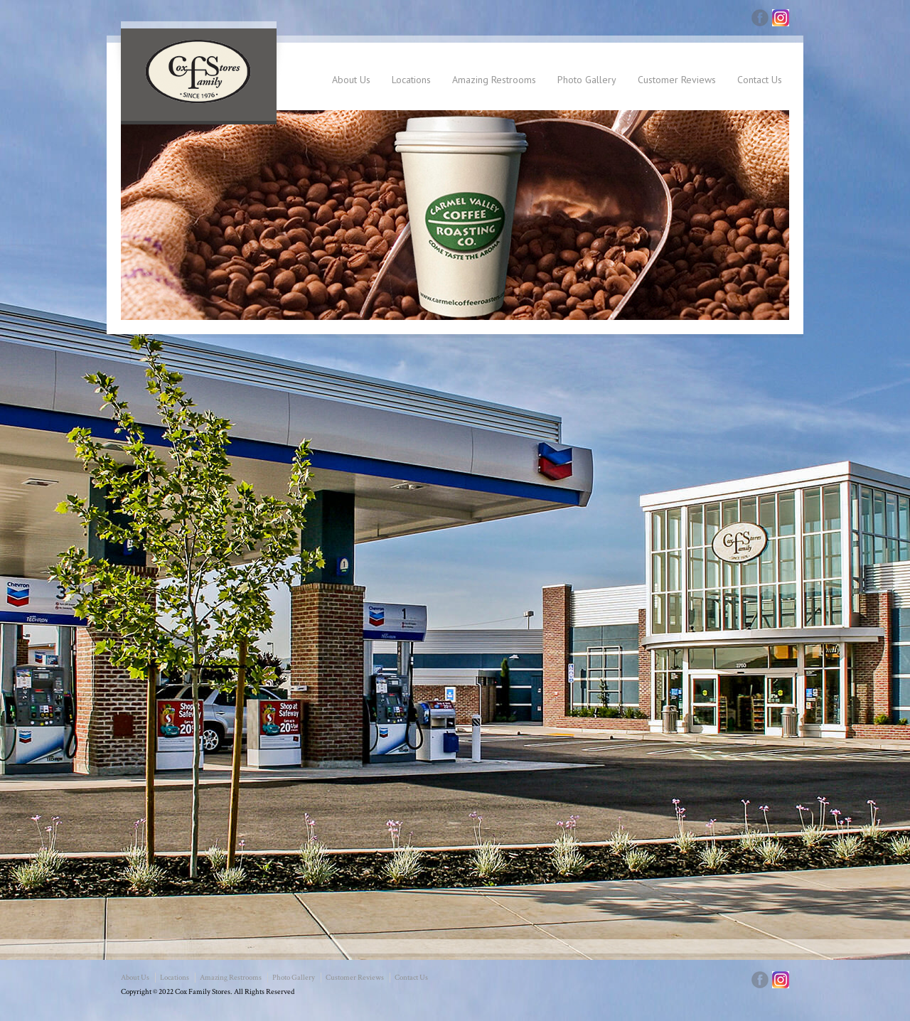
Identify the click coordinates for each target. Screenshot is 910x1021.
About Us (351, 79)
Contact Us (759, 79)
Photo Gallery (586, 79)
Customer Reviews (677, 79)
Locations (411, 79)
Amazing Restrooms (494, 79)
